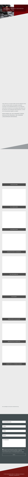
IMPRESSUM (11, 475)
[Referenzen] (14, 134)
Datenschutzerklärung (8, 449)
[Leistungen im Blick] (13, 81)
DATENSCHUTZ (16, 475)
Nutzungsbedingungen (16, 451)
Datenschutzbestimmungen (6, 451)
